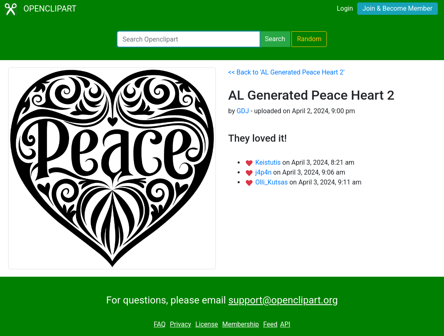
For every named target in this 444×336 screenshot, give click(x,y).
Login (345, 8)
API (285, 324)
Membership (240, 324)
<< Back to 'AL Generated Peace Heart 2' (286, 72)
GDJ (242, 111)
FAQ (160, 324)
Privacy (180, 324)
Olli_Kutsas (272, 182)
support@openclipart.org (283, 300)
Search (275, 39)
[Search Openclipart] (188, 39)
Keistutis (268, 162)
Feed (270, 324)
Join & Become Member (397, 8)
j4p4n (264, 172)
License (206, 324)
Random (309, 39)
